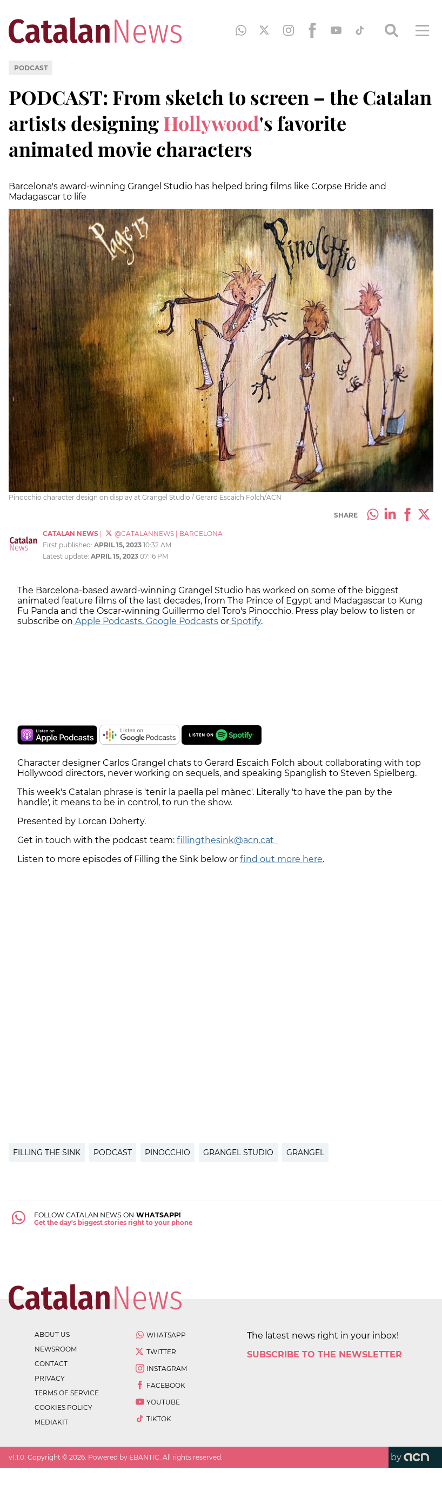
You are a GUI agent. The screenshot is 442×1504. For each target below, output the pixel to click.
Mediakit (51, 1422)
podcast (112, 1152)
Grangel (305, 1152)
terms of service (67, 1393)
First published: (68, 545)
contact (51, 1364)
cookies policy (63, 1407)
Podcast (31, 68)
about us (52, 1334)
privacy (50, 1378)
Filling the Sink (47, 1152)
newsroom (56, 1349)
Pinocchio (167, 1152)
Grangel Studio (238, 1152)
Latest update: (67, 556)
